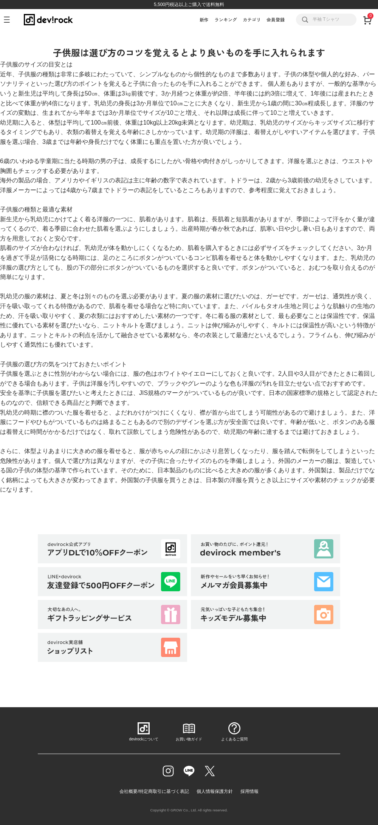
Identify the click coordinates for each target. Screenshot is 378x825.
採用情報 (249, 791)
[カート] (367, 19)
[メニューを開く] (10, 19)
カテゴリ (252, 19)
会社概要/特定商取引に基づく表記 (154, 791)
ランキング (225, 19)
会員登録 (275, 19)
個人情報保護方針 (215, 791)
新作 (204, 19)
